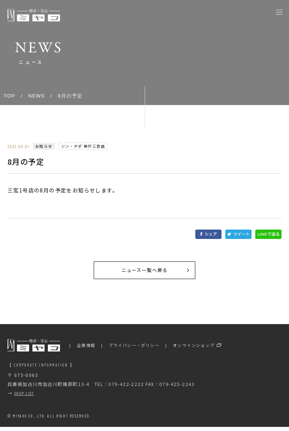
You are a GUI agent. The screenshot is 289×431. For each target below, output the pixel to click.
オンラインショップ (194, 349)
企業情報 (86, 349)
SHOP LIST (24, 397)
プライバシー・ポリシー (134, 349)
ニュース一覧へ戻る (144, 272)
